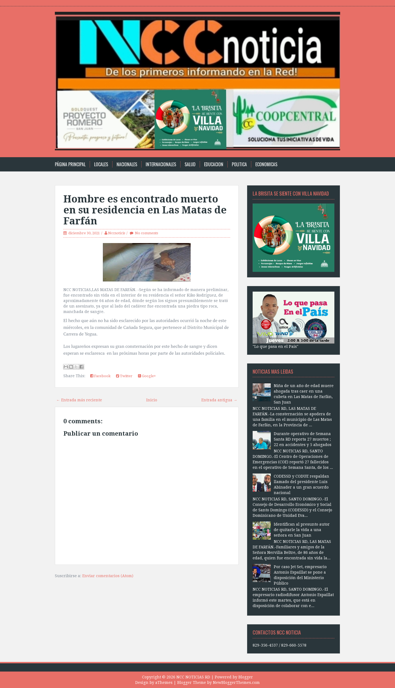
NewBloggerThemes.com (236, 682)
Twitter (124, 376)
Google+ (147, 376)
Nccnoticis (116, 233)
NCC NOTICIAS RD (193, 677)
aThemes (164, 682)
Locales (101, 164)
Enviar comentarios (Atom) (107, 576)
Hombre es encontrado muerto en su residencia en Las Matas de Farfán (145, 210)
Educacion (213, 164)
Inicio (151, 400)
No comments (146, 233)
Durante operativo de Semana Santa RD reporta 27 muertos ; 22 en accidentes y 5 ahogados (302, 439)
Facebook (100, 376)
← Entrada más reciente (79, 400)
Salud (190, 164)
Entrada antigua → (219, 400)
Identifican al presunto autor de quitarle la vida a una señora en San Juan (302, 529)
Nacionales (127, 164)
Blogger (245, 677)
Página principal (70, 164)
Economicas (266, 164)
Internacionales (161, 164)
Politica (239, 164)
